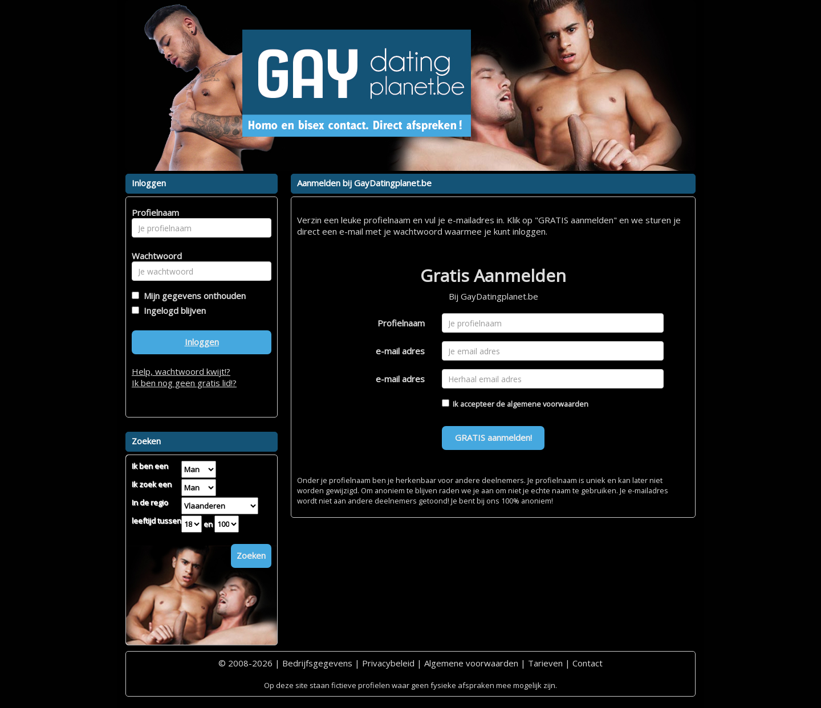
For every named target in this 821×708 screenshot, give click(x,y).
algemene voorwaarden (547, 404)
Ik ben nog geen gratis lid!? (184, 382)
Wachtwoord (154, 255)
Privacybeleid (388, 663)
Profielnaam (401, 323)
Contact (587, 663)
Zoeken (251, 555)
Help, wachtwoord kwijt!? (181, 371)
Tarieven (545, 663)
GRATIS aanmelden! (493, 437)
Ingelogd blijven (172, 310)
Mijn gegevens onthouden (192, 295)
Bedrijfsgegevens (317, 663)
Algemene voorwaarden (471, 663)
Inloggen (202, 341)
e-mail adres (400, 351)
